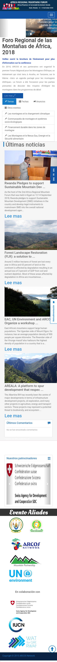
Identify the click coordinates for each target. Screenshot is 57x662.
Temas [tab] (9, 101)
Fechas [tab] (23, 101)
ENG (54, 179)
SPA (54, 170)
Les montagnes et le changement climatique (27, 113)
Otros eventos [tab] (13, 108)
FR (54, 174)
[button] (10, 484)
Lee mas (9, 95)
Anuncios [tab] (39, 101)
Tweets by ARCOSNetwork (17, 439)
